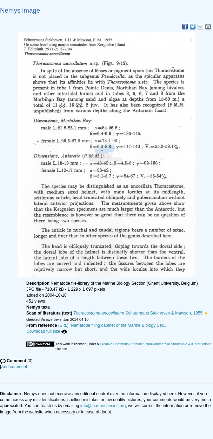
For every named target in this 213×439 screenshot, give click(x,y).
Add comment (14, 366)
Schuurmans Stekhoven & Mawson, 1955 (137, 313)
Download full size (46, 331)
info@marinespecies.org (103, 405)
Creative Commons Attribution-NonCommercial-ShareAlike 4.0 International (156, 344)
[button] (205, 313)
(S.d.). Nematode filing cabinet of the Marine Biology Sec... (113, 325)
